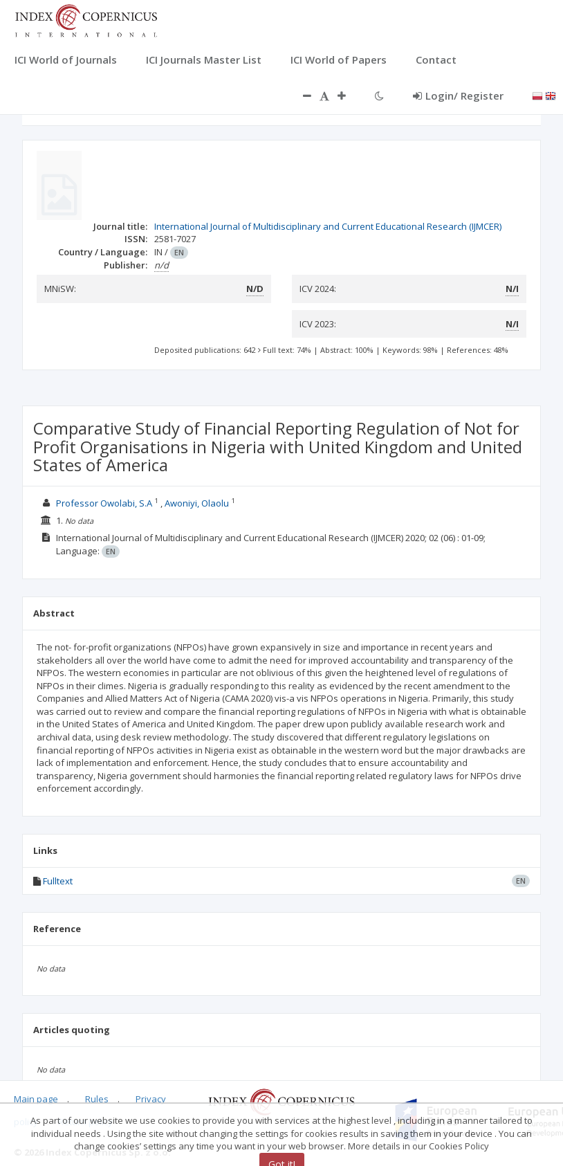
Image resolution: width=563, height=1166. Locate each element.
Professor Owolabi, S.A (104, 503)
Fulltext (58, 881)
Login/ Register (458, 95)
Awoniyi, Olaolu (197, 503)
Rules (97, 1099)
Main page (36, 1099)
